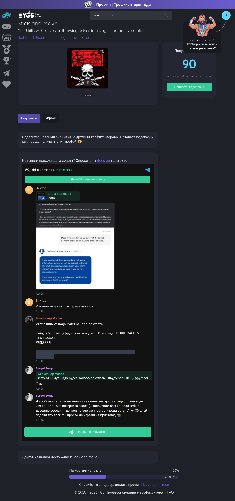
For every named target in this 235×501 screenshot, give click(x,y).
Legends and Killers (75, 37)
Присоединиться (155, 484)
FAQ (170, 492)
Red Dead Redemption (37, 37)
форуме (103, 160)
